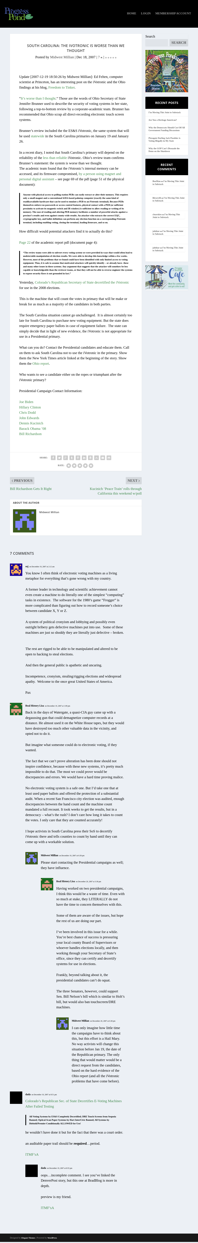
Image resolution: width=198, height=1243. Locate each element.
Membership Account (173, 14)
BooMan (156, 182)
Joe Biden (26, 403)
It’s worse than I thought (38, 99)
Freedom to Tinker (61, 88)
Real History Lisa (34, 706)
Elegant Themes (28, 1239)
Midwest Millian (62, 58)
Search (150, 37)
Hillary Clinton (30, 408)
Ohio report (40, 365)
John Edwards (29, 419)
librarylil (157, 199)
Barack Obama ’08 (32, 430)
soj (26, 567)
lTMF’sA (32, 1156)
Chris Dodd (27, 414)
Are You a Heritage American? (162, 121)
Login (146, 14)
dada (28, 1095)
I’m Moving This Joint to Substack (164, 113)
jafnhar (156, 232)
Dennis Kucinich (31, 424)
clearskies (157, 215)
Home (131, 14)
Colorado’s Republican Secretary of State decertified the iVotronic (82, 284)
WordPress (52, 1239)
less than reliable (55, 159)
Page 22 (24, 244)
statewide (37, 137)
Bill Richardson (30, 435)
